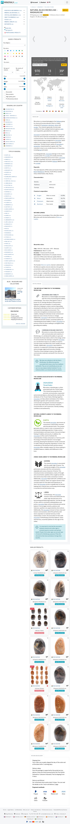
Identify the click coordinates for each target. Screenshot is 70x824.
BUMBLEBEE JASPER (11, 176)
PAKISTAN (8, 135)
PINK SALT (8, 241)
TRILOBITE (8, 271)
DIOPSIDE (8, 191)
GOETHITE (8, 206)
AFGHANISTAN (9, 109)
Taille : (5, 86)
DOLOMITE (8, 194)
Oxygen (39, 195)
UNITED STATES (10, 141)
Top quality (8, 30)
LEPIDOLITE (8, 224)
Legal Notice (10, 809)
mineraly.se (39, 818)
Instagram (24, 813)
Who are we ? (26, 809)
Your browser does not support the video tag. (49, 39)
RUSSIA (8, 137)
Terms (4, 809)
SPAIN (7, 120)
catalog (33, 6)
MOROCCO (9, 126)
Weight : (6, 81)
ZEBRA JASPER (9, 276)
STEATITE (8, 267)
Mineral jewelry (10, 21)
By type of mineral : (6, 69)
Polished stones (49, 6)
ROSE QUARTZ (9, 254)
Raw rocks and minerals (13, 10)
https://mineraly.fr (61, 813)
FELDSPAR (8, 200)
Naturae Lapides (46, 265)
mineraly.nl (59, 816)
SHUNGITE (8, 258)
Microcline (61, 100)
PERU (7, 132)
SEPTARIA (8, 256)
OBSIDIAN (8, 232)
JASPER (8, 215)
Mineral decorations (11, 12)
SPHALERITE (8, 265)
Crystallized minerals (12, 15)
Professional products (12, 32)
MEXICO (8, 130)
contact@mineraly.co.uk (47, 813)
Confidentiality (18, 809)
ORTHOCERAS (9, 235)
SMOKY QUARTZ (10, 260)
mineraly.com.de (29, 816)
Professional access (47, 809)
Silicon (39, 198)
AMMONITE (8, 163)
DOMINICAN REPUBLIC (11, 117)
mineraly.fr (8, 816)
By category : (7, 42)
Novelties (7, 28)
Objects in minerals (11, 17)
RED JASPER (9, 250)
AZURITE (8, 172)
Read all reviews (20, 323)
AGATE (7, 155)
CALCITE (8, 178)
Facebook (17, 813)
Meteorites (8, 24)
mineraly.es (50, 816)
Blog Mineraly (8, 813)
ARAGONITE (8, 170)
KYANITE (8, 217)
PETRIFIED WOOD (10, 239)
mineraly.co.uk (18, 816)
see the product (39, 575)
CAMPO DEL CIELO (10, 180)
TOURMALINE (9, 269)
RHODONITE (9, 252)
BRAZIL (8, 113)
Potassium (40, 201)
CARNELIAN (8, 183)
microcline (35, 570)
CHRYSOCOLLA (9, 187)
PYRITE (7, 243)
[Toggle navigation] (67, 2)
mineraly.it (40, 816)
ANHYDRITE (8, 165)
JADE (7, 213)
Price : (5, 76)
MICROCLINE (9, 230)
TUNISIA (8, 139)
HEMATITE (8, 211)
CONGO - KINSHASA (11, 115)
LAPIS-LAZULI (9, 222)
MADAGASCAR (10, 128)
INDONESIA (8, 122)
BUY (65, 10)
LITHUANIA (8, 124)
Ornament (40, 6)
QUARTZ (8, 247)
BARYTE (8, 174)
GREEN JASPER (9, 209)
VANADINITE (9, 273)
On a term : (6, 62)
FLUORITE (8, 202)
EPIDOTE (8, 196)
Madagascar (49, 106)
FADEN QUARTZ (9, 198)
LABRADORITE (9, 219)
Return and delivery (36, 809)
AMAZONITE (9, 157)
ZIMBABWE (8, 145)
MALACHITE (8, 226)
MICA (7, 228)
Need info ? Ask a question (40, 64)
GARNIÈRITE (9, 204)
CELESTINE (8, 185)
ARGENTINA (9, 111)
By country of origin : (19, 69)
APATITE (8, 168)
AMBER (7, 159)
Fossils (7, 19)
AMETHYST (9, 161)
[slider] (5, 78)
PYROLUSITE (9, 245)
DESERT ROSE (9, 189)
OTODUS (8, 237)
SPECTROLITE (9, 263)
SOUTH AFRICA (9, 143)
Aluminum (40, 204)
